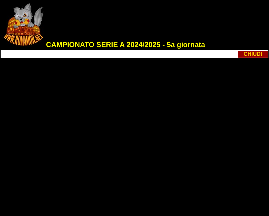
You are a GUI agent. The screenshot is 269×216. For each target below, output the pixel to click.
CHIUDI (253, 54)
